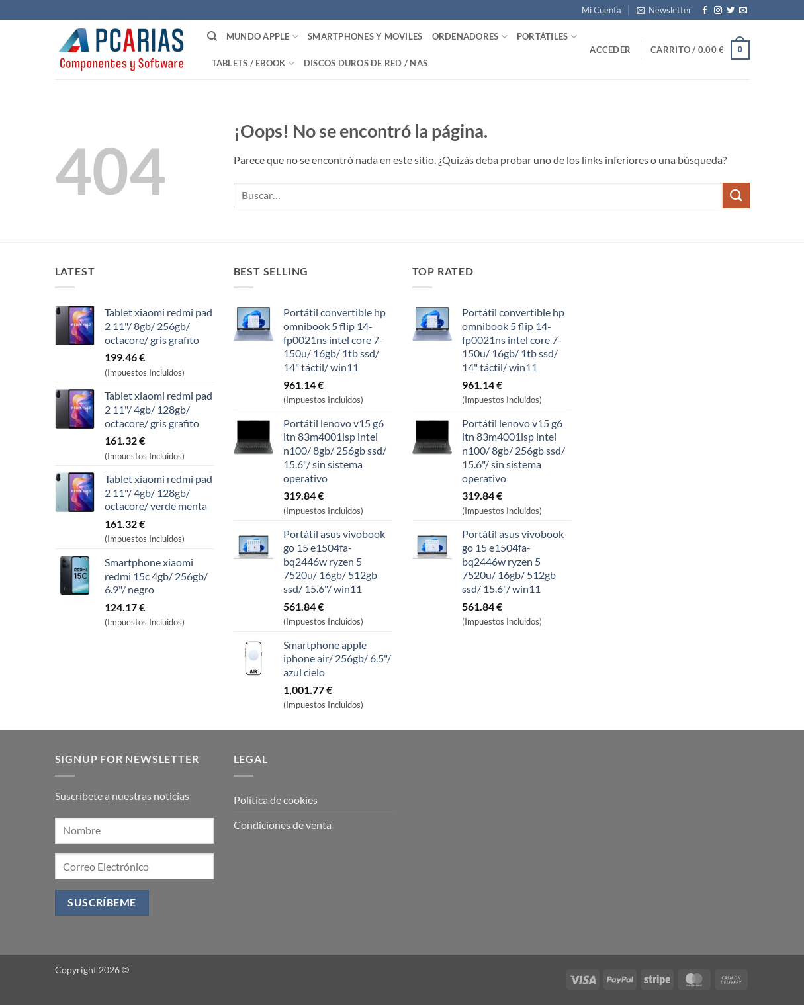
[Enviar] (736, 195)
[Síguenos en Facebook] (705, 10)
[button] (664, 10)
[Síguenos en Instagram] (718, 10)
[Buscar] (212, 36)
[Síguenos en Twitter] (731, 10)
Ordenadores (470, 36)
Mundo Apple (262, 36)
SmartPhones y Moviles (365, 36)
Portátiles (547, 36)
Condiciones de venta (283, 824)
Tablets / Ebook (253, 63)
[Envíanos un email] (743, 10)
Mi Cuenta (601, 10)
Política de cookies (276, 799)
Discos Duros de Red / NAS (365, 63)
